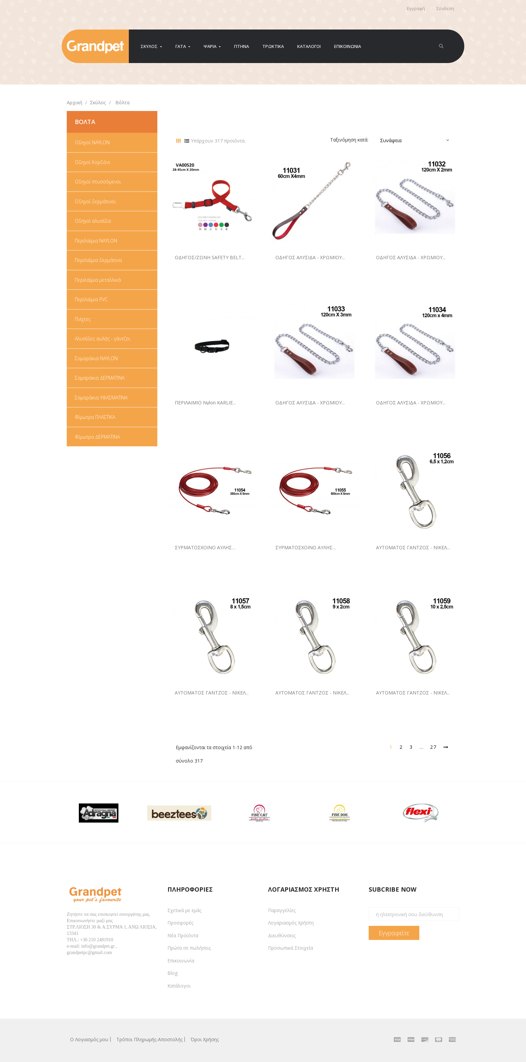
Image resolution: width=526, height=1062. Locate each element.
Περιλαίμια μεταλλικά (98, 280)
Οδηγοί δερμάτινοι (95, 202)
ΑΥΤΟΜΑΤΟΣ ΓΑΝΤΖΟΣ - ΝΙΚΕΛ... (413, 547)
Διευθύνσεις (282, 935)
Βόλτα (85, 122)
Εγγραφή (416, 8)
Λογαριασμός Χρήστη (291, 922)
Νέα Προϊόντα (182, 935)
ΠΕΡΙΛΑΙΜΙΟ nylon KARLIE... (205, 402)
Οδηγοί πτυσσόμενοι (98, 182)
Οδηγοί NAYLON (92, 142)
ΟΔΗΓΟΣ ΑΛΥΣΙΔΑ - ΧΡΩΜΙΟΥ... (310, 257)
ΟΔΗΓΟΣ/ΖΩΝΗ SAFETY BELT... (210, 257)
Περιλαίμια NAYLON (96, 241)
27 (433, 747)
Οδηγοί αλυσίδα (93, 221)
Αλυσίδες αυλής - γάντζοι (102, 339)
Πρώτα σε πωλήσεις (189, 948)
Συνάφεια (391, 140)
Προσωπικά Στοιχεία (290, 948)
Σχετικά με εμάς (184, 910)
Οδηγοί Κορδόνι (92, 162)
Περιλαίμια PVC (91, 299)
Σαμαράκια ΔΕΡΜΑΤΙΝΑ (99, 378)
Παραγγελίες (282, 910)
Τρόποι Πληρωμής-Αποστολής (149, 1039)
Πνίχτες (83, 319)
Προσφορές (180, 922)
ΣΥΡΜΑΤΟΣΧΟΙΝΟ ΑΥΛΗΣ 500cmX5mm (303, 547)
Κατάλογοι (179, 986)
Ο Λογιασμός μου (89, 1039)
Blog (172, 973)
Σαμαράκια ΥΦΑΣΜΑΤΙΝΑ (101, 398)
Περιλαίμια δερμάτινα (98, 260)
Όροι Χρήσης (205, 1039)
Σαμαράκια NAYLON (96, 358)
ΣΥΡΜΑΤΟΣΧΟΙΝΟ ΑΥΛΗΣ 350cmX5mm (203, 547)
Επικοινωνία (180, 960)
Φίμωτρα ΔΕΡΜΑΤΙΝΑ (97, 437)
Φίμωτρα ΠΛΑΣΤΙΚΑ (95, 417)
